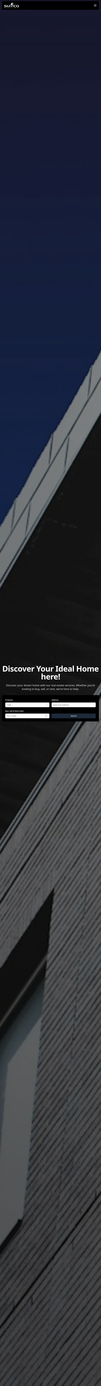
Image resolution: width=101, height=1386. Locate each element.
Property (9, 700)
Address (55, 700)
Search (74, 716)
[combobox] (27, 704)
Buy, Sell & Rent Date (14, 711)
